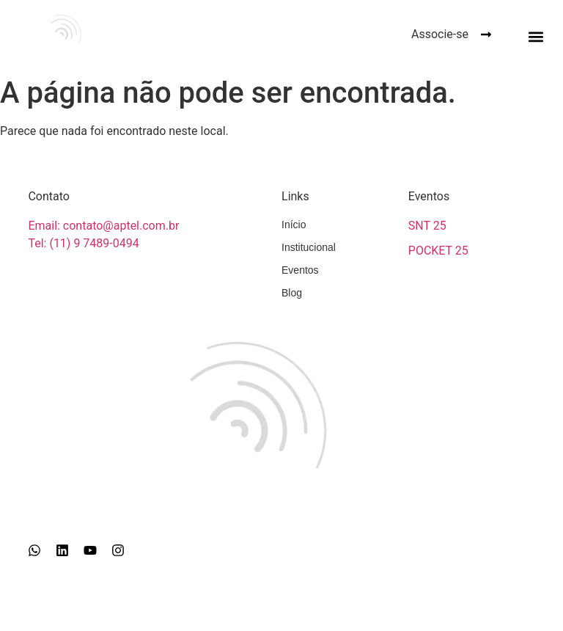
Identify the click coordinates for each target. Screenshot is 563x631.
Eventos (300, 270)
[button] (536, 36)
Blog (292, 293)
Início (294, 224)
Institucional (309, 247)
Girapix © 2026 (281, 614)
